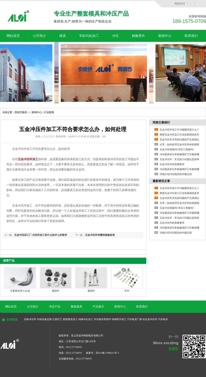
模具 (62, 36)
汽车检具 (163, 319)
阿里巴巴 (179, 3)
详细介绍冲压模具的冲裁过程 (176, 174)
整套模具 (76, 306)
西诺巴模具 (21, 112)
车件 (126, 290)
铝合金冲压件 (150, 319)
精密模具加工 (70, 319)
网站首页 (13, 36)
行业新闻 (49, 112)
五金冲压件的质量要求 (172, 164)
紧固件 (55, 290)
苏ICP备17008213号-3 (107, 352)
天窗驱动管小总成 (20, 290)
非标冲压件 (30, 319)
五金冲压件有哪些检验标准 (100, 235)
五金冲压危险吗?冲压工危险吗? (177, 149)
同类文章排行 (161, 122)
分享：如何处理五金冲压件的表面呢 (179, 144)
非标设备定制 (44, 319)
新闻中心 (164, 36)
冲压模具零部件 (102, 319)
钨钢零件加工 (119, 319)
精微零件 (138, 36)
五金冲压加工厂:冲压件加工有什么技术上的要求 (40, 235)
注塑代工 (57, 319)
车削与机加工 (89, 36)
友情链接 (12, 319)
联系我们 (191, 36)
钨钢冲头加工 (85, 319)
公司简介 (39, 36)
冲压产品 (54, 306)
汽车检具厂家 (134, 319)
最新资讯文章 (161, 181)
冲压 (115, 36)
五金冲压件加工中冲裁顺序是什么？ (179, 129)
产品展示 (98, 306)
